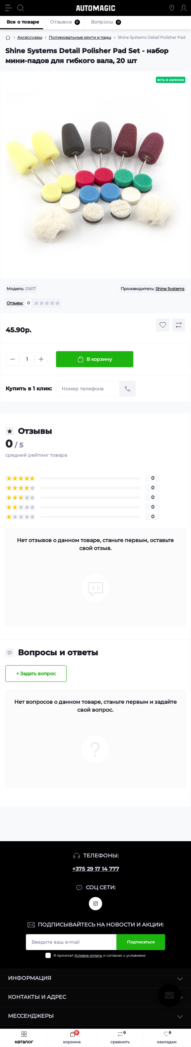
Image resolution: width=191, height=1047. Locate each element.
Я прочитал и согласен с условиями (99, 955)
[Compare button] (178, 325)
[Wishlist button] (162, 325)
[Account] (183, 8)
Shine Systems (170, 288)
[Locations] (171, 8)
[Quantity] (26, 359)
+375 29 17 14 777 (95, 869)
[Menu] (8, 8)
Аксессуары (29, 37)
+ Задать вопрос (36, 674)
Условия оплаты (88, 955)
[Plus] (41, 359)
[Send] (128, 389)
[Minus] (12, 359)
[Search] (20, 8)
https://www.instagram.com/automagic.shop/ (95, 903)
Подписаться (141, 941)
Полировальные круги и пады (80, 37)
